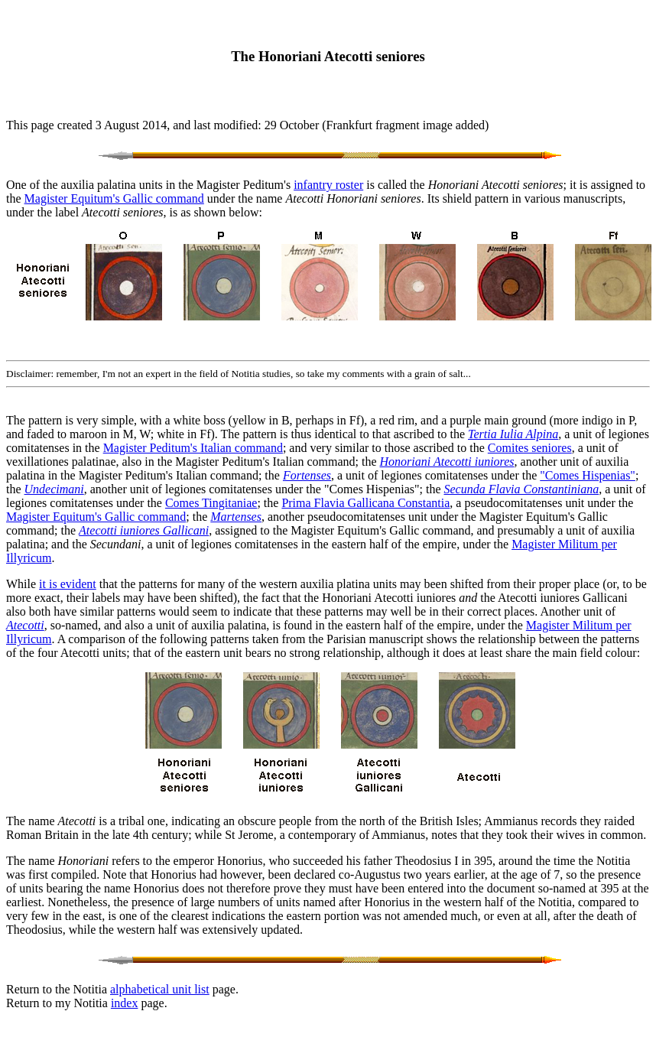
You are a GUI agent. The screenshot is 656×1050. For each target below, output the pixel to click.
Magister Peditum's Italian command (193, 447)
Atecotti (25, 625)
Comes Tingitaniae (211, 502)
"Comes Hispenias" (587, 475)
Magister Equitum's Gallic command (114, 198)
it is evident (67, 583)
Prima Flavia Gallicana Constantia (365, 502)
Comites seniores (530, 447)
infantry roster (328, 184)
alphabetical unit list (159, 989)
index (124, 1002)
